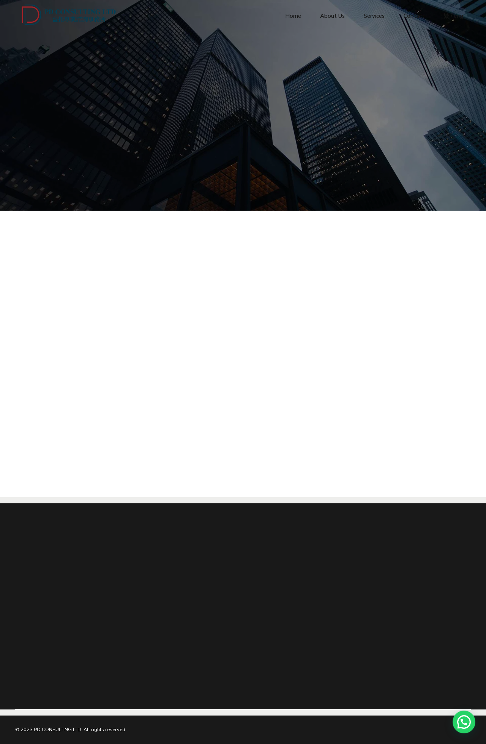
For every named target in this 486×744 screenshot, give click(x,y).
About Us (332, 15)
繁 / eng (453, 15)
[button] (464, 722)
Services (374, 15)
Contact (414, 15)
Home (293, 15)
